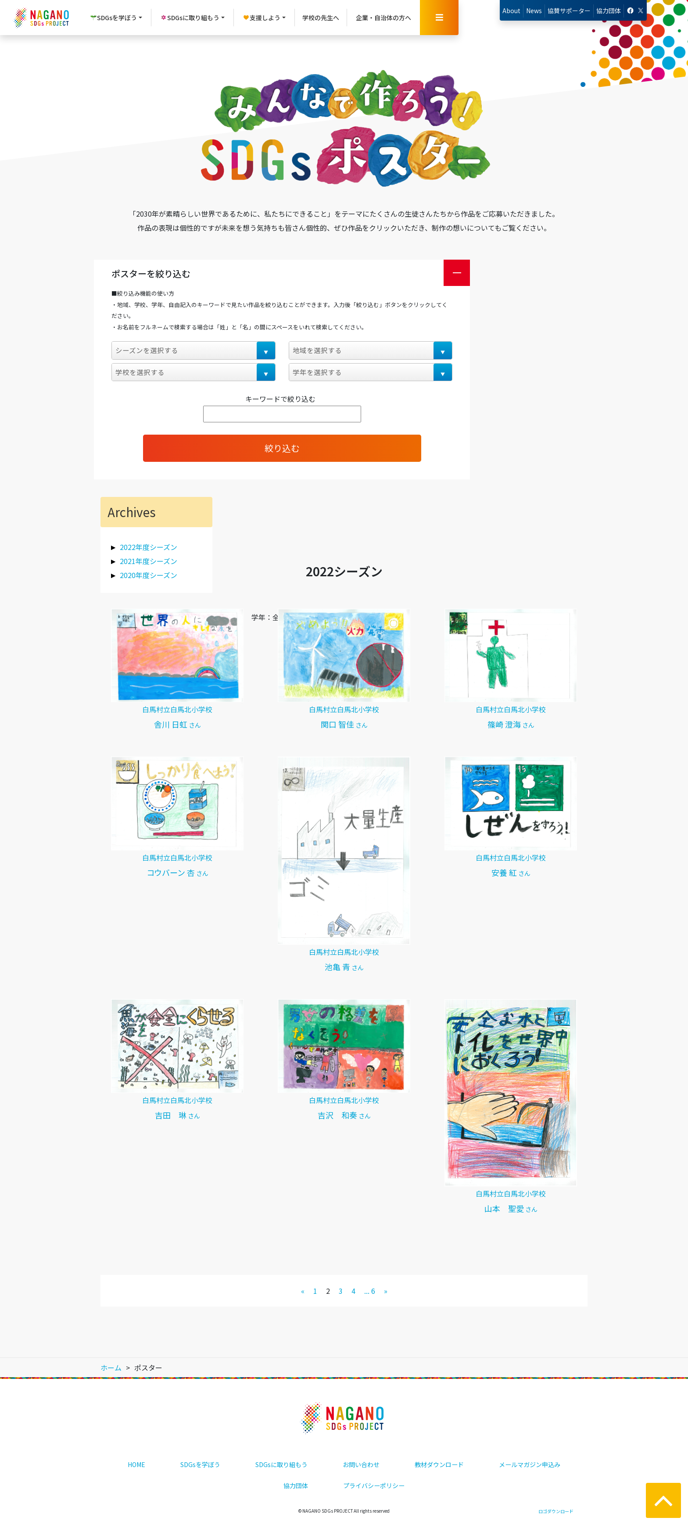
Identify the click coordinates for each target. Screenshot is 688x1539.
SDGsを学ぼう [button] (113, 17)
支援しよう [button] (261, 17)
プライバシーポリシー (374, 1485)
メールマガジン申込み (529, 1464)
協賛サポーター (569, 10)
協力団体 (608, 10)
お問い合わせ (361, 1464)
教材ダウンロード (439, 1464)
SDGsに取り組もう (281, 1464)
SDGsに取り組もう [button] (189, 17)
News (534, 10)
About (511, 10)
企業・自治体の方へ (383, 17)
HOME (136, 1464)
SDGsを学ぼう (200, 1464)
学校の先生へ (320, 17)
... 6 (369, 1290)
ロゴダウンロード (555, 1511)
